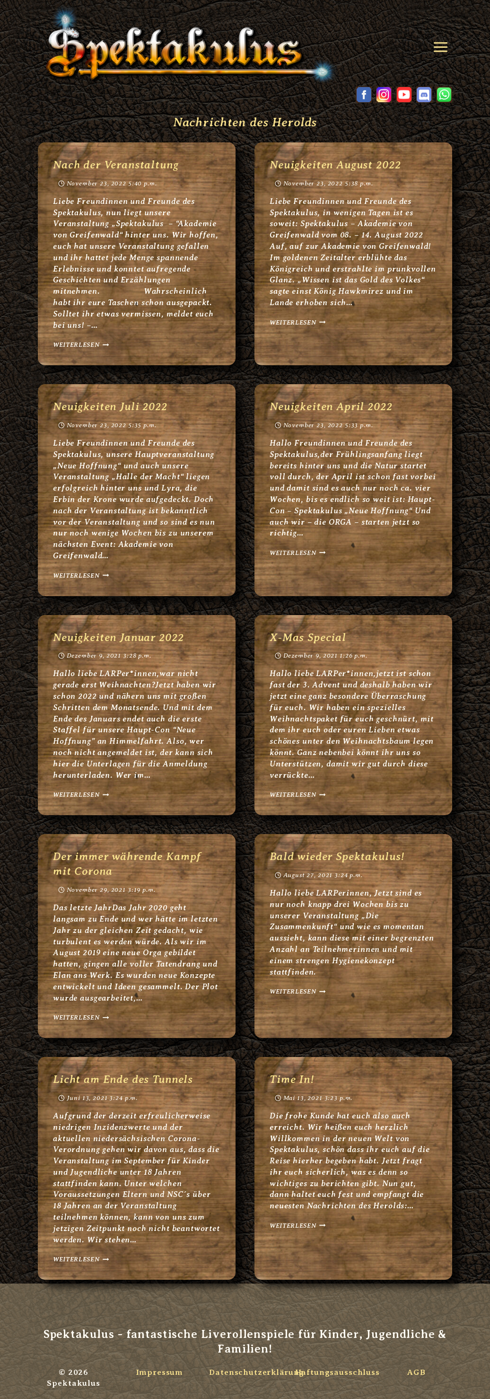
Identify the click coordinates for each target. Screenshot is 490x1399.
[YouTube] (404, 95)
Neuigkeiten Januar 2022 (120, 637)
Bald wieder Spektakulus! (339, 856)
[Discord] (424, 95)
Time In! (292, 1079)
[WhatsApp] (444, 95)
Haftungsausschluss (337, 1372)
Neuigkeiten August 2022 (336, 164)
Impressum (159, 1372)
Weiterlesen (81, 344)
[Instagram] (384, 95)
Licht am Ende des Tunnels (124, 1079)
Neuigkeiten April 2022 (332, 406)
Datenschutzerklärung (257, 1372)
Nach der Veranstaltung (117, 164)
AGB (416, 1372)
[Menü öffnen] (442, 43)
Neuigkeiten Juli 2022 (111, 406)
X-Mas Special (308, 637)
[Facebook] (364, 95)
